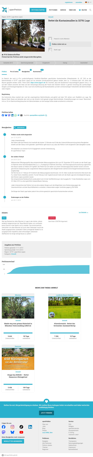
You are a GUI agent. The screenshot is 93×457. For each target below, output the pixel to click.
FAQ (70, 424)
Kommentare (37, 70)
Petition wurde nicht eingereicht (21, 135)
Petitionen (53, 10)
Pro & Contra (14, 70)
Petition (4, 71)
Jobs (44, 426)
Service (63, 10)
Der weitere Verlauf (17, 157)
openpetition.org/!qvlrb (38, 115)
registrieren (69, 2)
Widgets (71, 426)
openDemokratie (74, 428)
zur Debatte (83, 212)
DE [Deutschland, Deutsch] (87, 2)
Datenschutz (73, 445)
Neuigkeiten (26, 70)
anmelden (79, 2)
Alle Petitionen (46, 443)
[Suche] (90, 10)
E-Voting (71, 432)
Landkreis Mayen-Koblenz (64, 295)
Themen (45, 447)
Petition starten (38, 10)
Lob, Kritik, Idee (47, 432)
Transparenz (73, 441)
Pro (4, 218)
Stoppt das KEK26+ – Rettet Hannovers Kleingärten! (18, 376)
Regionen (45, 449)
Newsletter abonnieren (13, 441)
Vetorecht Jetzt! (73, 434)
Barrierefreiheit (73, 449)
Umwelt (50, 17)
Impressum (72, 447)
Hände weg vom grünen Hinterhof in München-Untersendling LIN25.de (18, 324)
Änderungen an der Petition (20, 197)
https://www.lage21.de (38, 82)
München (18, 295)
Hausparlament (73, 430)
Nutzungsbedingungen (76, 443)
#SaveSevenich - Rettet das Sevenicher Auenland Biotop (64, 324)
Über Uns (72, 10)
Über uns (45, 424)
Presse (44, 430)
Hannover (18, 346)
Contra (52, 218)
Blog (43, 428)
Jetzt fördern (46, 413)
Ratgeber (45, 441)
